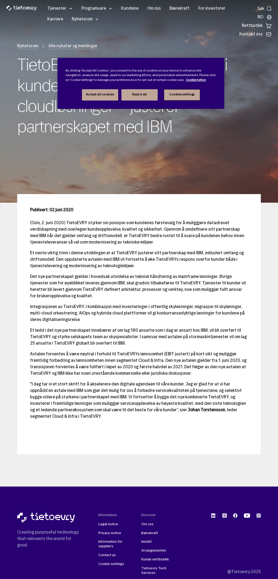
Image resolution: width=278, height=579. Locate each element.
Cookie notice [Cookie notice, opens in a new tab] (196, 80)
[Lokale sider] (265, 17)
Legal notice (108, 524)
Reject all (139, 94)
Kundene (130, 8)
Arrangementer (153, 551)
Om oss (154, 8)
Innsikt (146, 542)
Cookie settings (111, 564)
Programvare (93, 8)
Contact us (107, 555)
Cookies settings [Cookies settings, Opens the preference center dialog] (182, 94)
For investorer (211, 8)
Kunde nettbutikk (155, 559)
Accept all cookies (100, 94)
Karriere (55, 19)
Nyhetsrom (82, 19)
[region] (140, 83)
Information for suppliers (110, 544)
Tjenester (56, 8)
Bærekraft (179, 8)
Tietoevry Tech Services (153, 570)
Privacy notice (109, 533)
